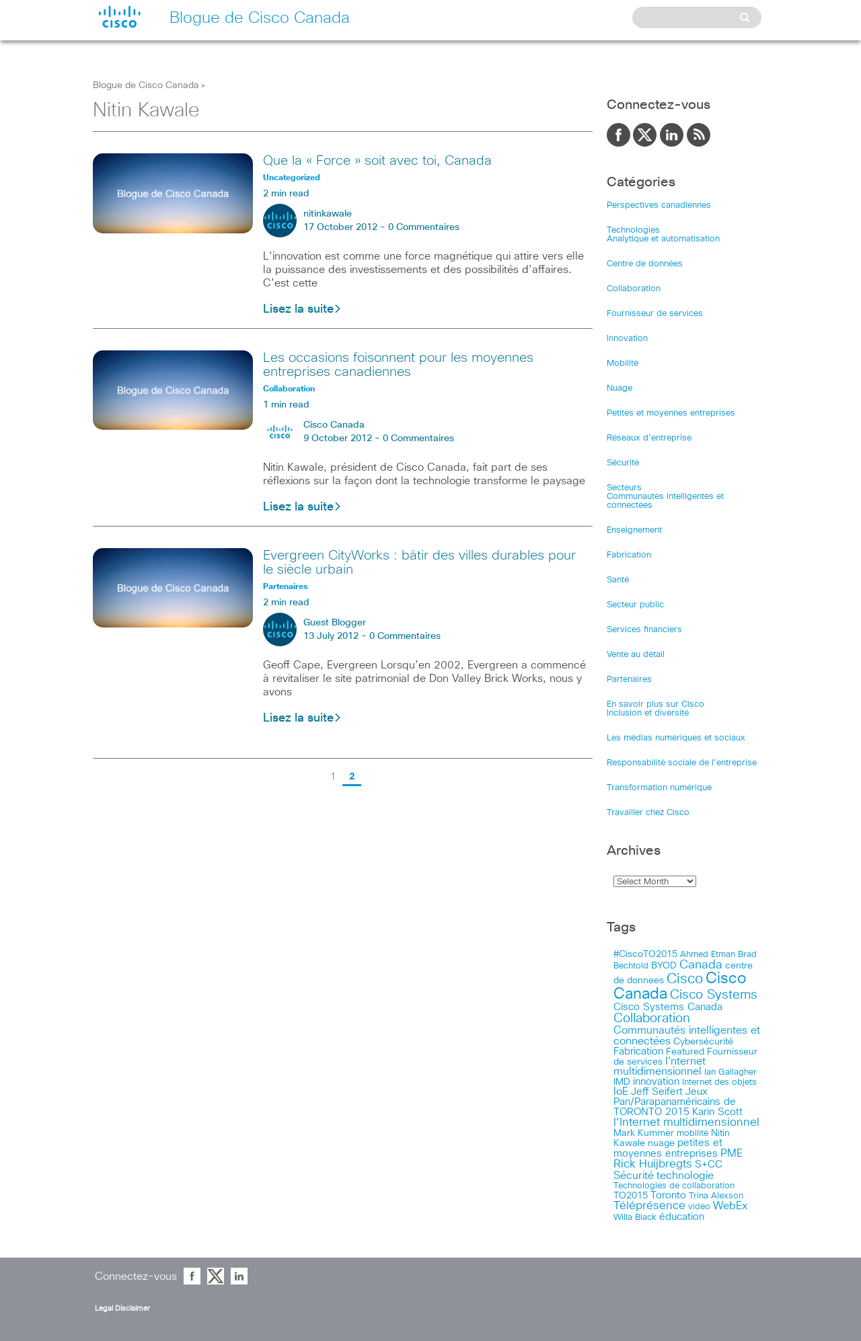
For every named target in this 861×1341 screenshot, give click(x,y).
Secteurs (624, 488)
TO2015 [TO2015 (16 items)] (630, 1195)
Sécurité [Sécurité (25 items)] (633, 1176)
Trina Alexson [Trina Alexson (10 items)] (716, 1196)
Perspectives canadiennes (659, 205)
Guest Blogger (334, 622)
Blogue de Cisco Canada (146, 85)
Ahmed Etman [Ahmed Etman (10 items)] (707, 954)
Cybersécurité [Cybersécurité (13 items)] (703, 1041)
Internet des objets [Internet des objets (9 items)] (719, 1082)
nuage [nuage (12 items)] (661, 1143)
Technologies (633, 230)
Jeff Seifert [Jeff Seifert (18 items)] (657, 1092)
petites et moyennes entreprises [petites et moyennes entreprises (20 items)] (667, 1148)
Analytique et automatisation (663, 239)
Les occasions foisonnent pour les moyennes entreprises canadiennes (398, 365)
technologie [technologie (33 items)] (685, 1175)
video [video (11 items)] (699, 1206)
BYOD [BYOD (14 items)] (664, 965)
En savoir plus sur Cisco (655, 704)
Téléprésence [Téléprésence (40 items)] (649, 1206)
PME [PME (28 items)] (731, 1153)
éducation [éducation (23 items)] (681, 1217)
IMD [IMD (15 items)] (621, 1082)
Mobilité (622, 363)
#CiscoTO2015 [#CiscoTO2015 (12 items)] (645, 954)
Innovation (627, 338)
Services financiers (644, 629)
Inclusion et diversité (648, 713)
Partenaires (629, 679)
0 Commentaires (423, 227)
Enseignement (634, 530)
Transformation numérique (659, 787)
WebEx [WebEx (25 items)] (730, 1206)
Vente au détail (636, 654)
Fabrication (629, 555)
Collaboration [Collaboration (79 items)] (651, 1018)
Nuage (619, 388)
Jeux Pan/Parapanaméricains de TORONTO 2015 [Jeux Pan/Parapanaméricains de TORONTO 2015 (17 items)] (674, 1102)
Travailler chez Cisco (648, 812)
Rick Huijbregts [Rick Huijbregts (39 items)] (652, 1164)
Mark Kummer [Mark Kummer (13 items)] (643, 1133)
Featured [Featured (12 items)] (685, 1052)
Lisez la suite (302, 309)
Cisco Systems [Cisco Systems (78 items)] (713, 995)
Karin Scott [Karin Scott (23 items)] (717, 1112)
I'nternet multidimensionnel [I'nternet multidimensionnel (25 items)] (659, 1067)
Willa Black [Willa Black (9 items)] (635, 1217)
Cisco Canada (334, 425)
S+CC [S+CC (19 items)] (708, 1164)
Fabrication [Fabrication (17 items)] (638, 1051)
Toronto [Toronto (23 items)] (668, 1195)
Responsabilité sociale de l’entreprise (682, 763)
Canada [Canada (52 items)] (700, 965)
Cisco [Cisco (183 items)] (685, 979)
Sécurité (623, 463)
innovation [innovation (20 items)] (656, 1082)
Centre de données (645, 264)
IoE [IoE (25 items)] (620, 1092)
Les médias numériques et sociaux (676, 738)
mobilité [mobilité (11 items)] (692, 1133)
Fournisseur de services (655, 313)
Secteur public (635, 605)
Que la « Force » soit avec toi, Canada (377, 160)
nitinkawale (327, 214)
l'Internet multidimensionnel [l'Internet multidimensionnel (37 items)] (686, 1122)
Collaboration (634, 288)
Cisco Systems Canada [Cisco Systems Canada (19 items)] (667, 1007)
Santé (618, 580)
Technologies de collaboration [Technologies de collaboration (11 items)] (674, 1185)
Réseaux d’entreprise (649, 438)
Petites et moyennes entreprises (671, 413)
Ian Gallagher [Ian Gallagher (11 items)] (730, 1072)
